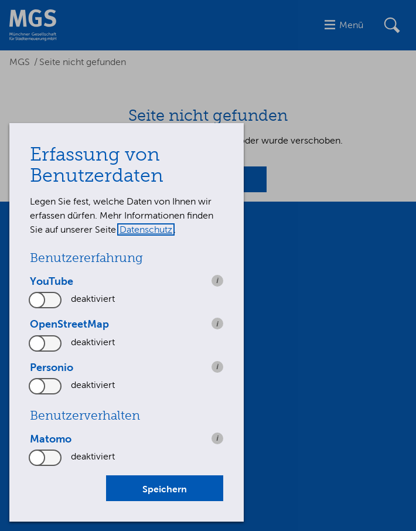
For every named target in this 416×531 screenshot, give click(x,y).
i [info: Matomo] (217, 438)
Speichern (164, 489)
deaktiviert (93, 299)
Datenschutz (146, 229)
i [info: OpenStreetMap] (217, 323)
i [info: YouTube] (217, 280)
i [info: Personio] (217, 366)
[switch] (46, 300)
